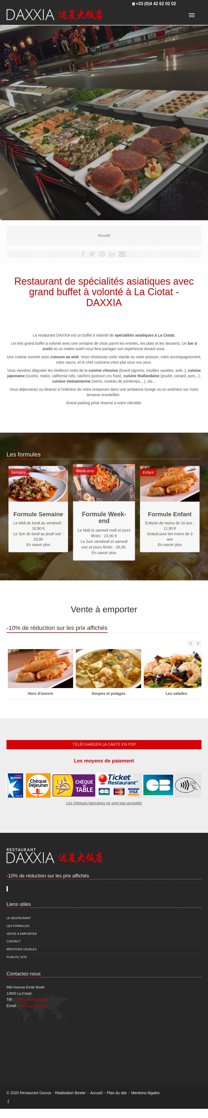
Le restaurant (18, 918)
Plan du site (16, 957)
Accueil (96, 1093)
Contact (13, 941)
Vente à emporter (21, 933)
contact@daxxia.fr (33, 1006)
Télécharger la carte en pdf (104, 744)
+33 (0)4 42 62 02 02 (156, 3)
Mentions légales (21, 949)
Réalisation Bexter (70, 1093)
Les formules (18, 926)
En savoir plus (104, 536)
